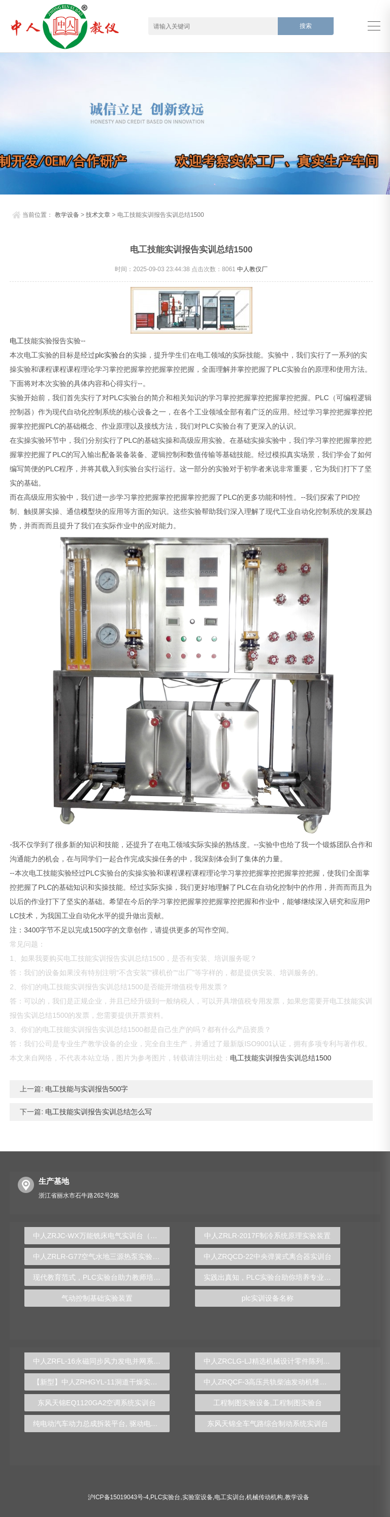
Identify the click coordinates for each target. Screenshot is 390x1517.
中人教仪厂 (252, 269)
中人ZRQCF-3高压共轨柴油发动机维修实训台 (272, 1382)
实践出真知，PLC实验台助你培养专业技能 (271, 1277)
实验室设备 (197, 1497)
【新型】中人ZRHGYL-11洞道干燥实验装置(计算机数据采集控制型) (101, 1382)
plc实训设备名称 (268, 1298)
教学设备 (67, 214)
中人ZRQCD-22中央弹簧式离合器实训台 (268, 1256)
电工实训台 (229, 1497)
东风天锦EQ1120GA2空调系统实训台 (97, 1403)
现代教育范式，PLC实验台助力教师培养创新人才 (101, 1277)
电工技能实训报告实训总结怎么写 (97, 1112)
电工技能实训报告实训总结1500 (280, 1058)
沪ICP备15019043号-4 (118, 1497)
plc (99, 355)
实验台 (114, 355)
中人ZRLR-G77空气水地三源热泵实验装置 (100, 1256)
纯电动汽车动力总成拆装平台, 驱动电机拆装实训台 (101, 1423)
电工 (17, 341)
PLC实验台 (165, 1497)
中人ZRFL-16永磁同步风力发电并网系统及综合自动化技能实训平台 (101, 1361)
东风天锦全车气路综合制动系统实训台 (267, 1423)
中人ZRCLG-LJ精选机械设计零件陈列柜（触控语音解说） (272, 1361)
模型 (88, 511)
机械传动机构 (264, 1497)
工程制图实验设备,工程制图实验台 (267, 1403)
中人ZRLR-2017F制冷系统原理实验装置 (267, 1236)
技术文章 (98, 214)
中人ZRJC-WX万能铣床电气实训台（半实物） (101, 1236)
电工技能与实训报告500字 (85, 1089)
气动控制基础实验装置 (97, 1298)
